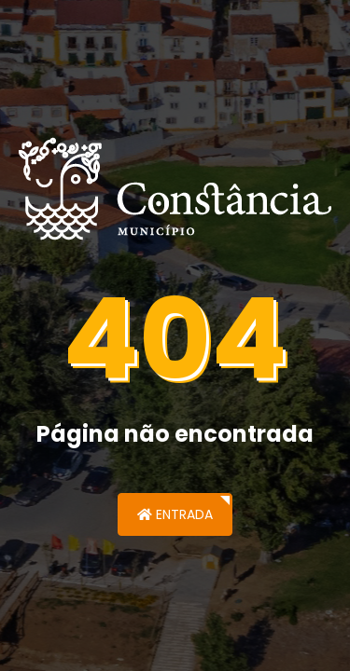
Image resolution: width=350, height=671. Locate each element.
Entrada (175, 514)
